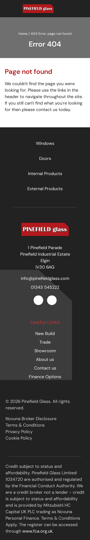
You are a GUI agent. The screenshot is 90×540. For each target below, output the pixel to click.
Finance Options (45, 377)
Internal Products (45, 173)
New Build (45, 333)
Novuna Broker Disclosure (31, 419)
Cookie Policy (19, 438)
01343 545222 (45, 287)
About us (45, 359)
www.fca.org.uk (37, 531)
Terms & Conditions (25, 425)
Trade (45, 342)
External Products (45, 189)
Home (23, 33)
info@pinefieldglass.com (45, 278)
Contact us (45, 368)
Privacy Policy (19, 431)
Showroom (45, 351)
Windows (45, 143)
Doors (45, 158)
